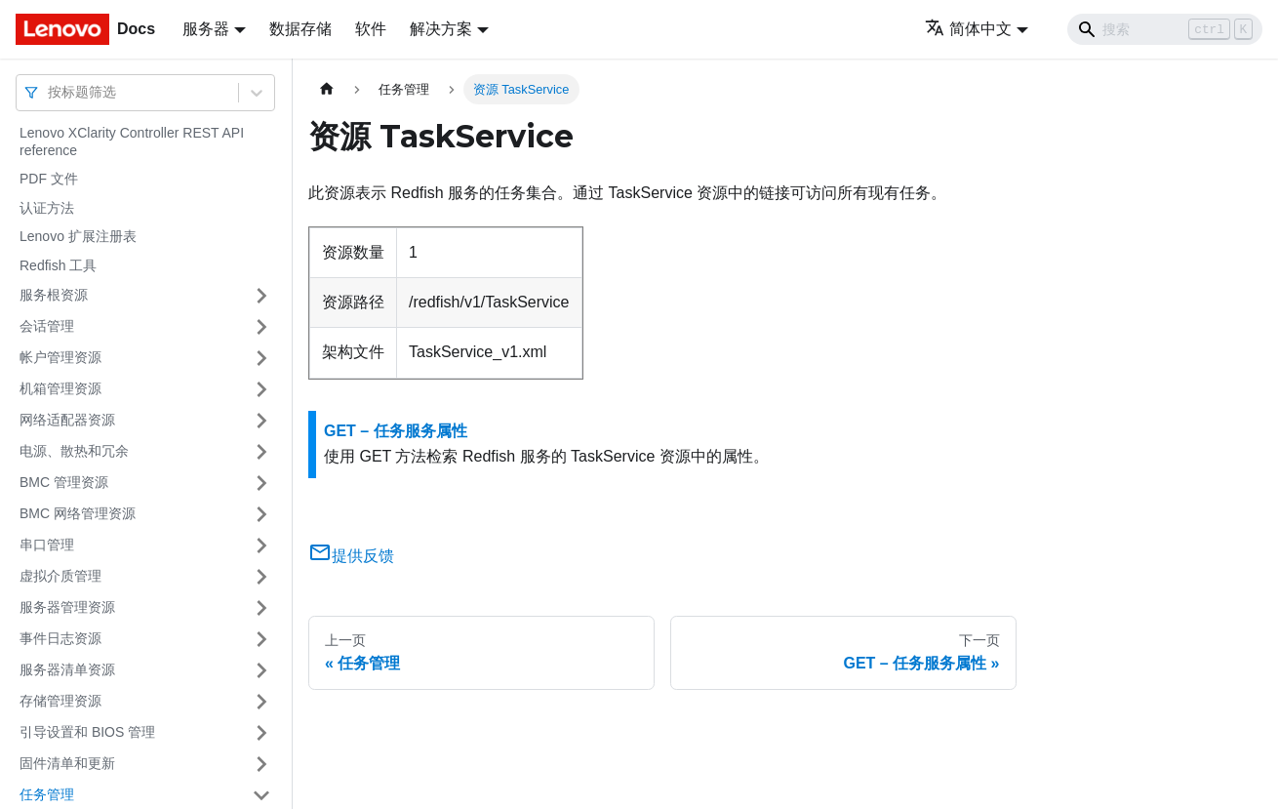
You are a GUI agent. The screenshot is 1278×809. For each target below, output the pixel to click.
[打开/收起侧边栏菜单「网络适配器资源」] (261, 420)
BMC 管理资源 (64, 482)
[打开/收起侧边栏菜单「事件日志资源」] (261, 639)
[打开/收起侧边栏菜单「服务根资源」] (261, 295)
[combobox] (50, 92)
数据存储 (300, 28)
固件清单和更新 (67, 763)
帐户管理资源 (60, 357)
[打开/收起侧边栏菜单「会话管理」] (261, 327)
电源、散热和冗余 (74, 451)
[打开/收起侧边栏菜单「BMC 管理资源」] (261, 483)
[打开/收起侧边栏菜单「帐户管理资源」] (261, 358)
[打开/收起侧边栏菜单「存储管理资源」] (261, 701)
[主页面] (326, 89)
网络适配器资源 (67, 419)
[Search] (1164, 29)
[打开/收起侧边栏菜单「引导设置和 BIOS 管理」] (261, 732)
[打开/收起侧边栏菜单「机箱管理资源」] (261, 389)
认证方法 (47, 208)
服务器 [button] (205, 28)
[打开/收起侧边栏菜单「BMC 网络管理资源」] (261, 514)
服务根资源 (54, 295)
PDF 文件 (49, 178)
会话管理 (47, 326)
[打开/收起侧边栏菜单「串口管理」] (261, 545)
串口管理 (47, 544)
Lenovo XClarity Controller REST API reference (132, 141)
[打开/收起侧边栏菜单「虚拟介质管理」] (261, 576)
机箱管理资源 (60, 388)
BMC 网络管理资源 (78, 513)
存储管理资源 (60, 700)
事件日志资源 (60, 638)
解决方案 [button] (441, 28)
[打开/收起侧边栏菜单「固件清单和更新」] (261, 764)
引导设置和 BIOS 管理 (87, 732)
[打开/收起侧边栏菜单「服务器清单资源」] (261, 670)
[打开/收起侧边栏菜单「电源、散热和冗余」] (261, 451)
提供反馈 (351, 555)
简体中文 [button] (968, 28)
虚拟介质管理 (60, 576)
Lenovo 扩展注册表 (78, 236)
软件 (370, 28)
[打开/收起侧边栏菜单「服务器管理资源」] (261, 608)
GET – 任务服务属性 (395, 431)
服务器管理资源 (67, 607)
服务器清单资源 (67, 669)
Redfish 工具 (58, 265)
